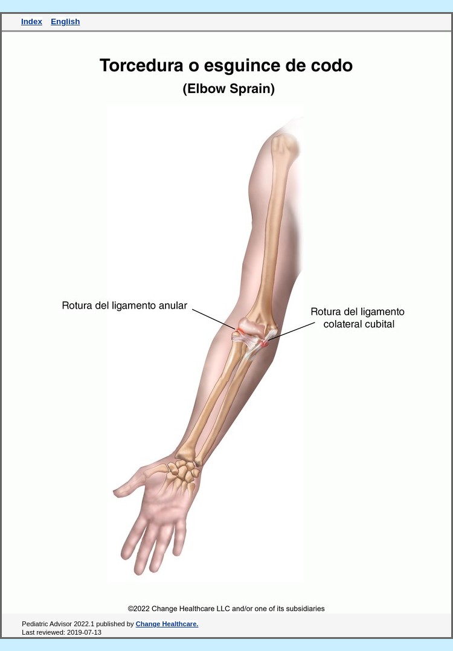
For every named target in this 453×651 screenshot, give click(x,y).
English (65, 21)
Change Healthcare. (167, 623)
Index (31, 21)
